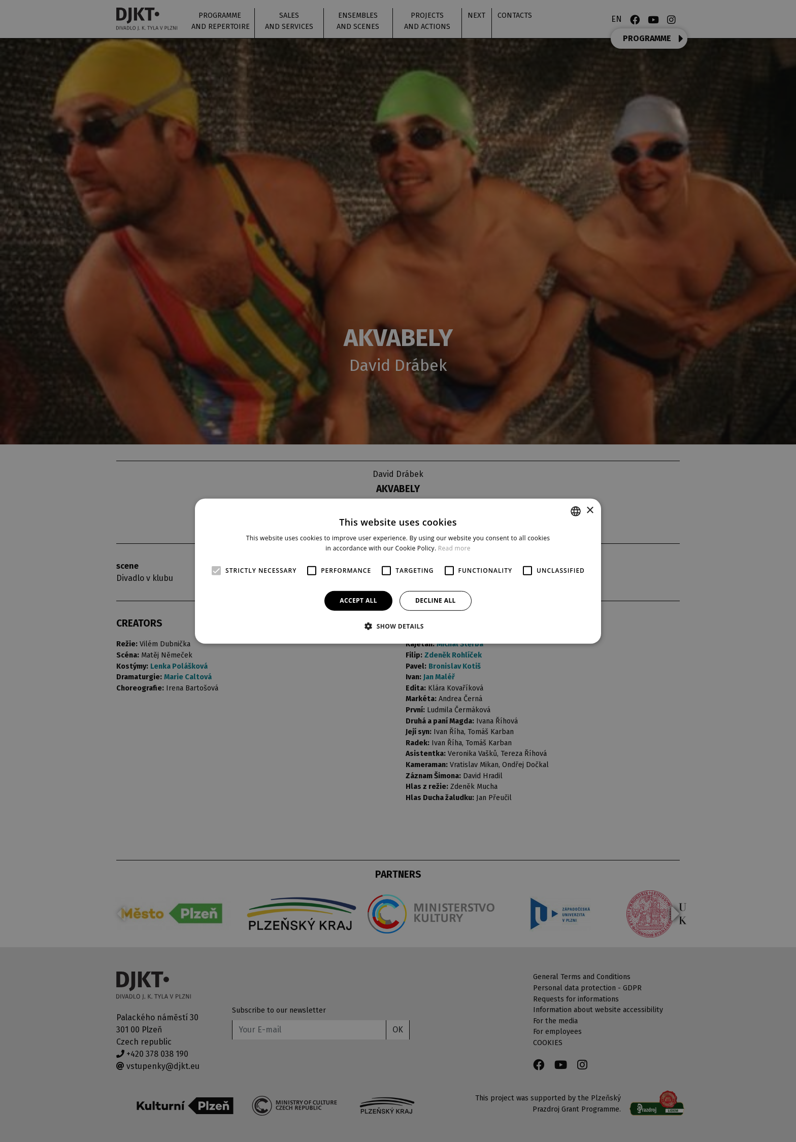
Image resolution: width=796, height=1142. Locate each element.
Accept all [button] (358, 600)
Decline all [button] (435, 600)
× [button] (589, 510)
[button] (398, 626)
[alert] (398, 571)
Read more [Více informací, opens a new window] (454, 548)
